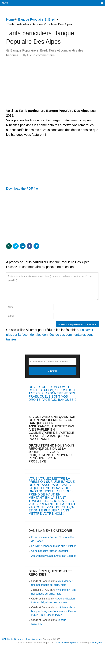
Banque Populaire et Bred (28, 50)
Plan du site (62, 642)
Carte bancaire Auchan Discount (49, 551)
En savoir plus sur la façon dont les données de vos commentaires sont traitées (49, 334)
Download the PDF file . (23, 188)
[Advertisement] (33, 83)
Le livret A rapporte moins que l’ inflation (53, 546)
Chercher (52, 371)
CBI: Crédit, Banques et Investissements (22, 639)
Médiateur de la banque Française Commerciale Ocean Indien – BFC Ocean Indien (53, 611)
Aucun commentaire (40, 55)
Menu (5, 3)
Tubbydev (97, 642)
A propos (73, 642)
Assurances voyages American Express (53, 556)
